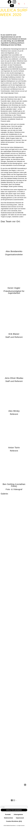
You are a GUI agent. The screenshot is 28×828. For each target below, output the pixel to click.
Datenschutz (8, 818)
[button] (19, 4)
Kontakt (8, 814)
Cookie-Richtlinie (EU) (14, 821)
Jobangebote (18, 814)
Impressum (20, 818)
